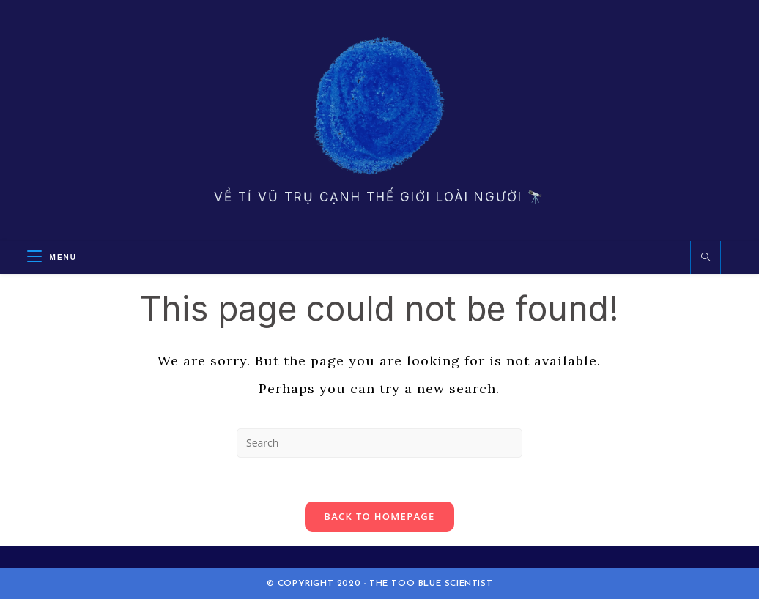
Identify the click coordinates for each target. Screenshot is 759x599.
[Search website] (705, 257)
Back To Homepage (379, 516)
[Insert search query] (379, 443)
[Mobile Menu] (52, 257)
